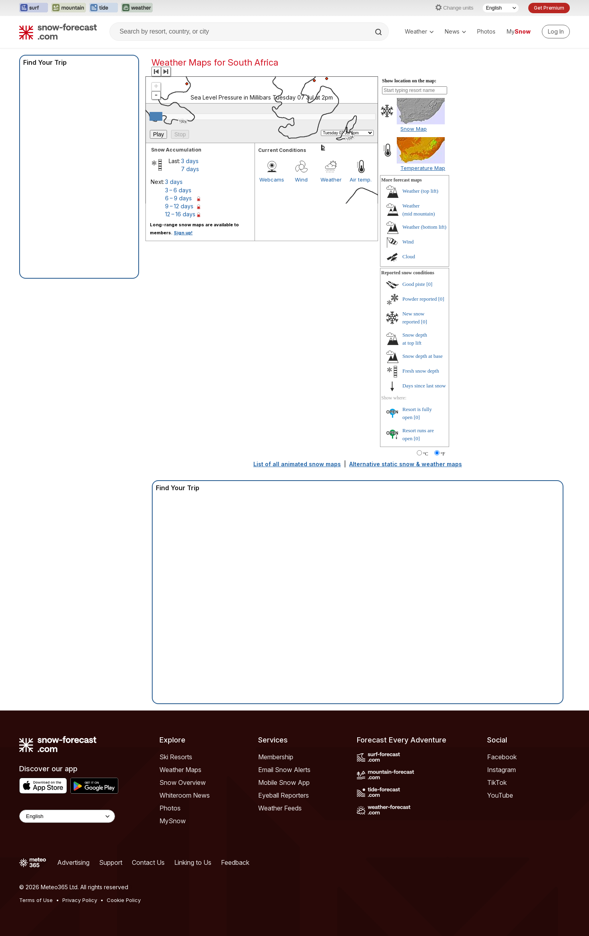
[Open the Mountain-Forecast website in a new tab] (68, 8)
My (519, 31)
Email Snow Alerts (284, 770)
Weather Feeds (280, 808)
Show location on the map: (409, 81)
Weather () (420, 191)
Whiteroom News (184, 795)
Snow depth (422, 356)
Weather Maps (180, 770)
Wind (408, 242)
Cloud (408, 256)
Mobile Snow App (284, 782)
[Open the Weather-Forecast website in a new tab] (137, 8)
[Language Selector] (501, 8)
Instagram (501, 770)
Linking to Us (192, 862)
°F (443, 454)
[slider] (155, 116)
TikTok (497, 782)
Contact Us (148, 862)
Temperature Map (422, 168)
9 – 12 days (179, 206)
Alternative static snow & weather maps (405, 464)
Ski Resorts (175, 757)
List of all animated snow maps (297, 464)
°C (425, 454)
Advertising (73, 862)
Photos (486, 31)
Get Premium (549, 8)
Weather (419, 31)
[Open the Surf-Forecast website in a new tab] (33, 8)
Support (110, 862)
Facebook (502, 757)
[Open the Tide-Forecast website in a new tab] (103, 8)
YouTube (500, 795)
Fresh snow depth (420, 371)
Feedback (235, 862)
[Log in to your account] (556, 31)
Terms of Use (36, 900)
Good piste (413, 284)
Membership (275, 757)
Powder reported (419, 299)
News (455, 31)
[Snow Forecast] (58, 32)
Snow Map (413, 129)
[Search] (379, 32)
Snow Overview (182, 782)
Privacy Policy (79, 900)
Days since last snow (424, 386)
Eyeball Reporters (283, 795)
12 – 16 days (180, 214)
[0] (429, 284)
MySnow (172, 821)
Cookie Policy (124, 900)
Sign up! (183, 232)
